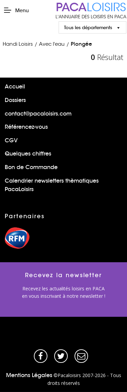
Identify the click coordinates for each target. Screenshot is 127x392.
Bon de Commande (31, 167)
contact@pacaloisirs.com (38, 113)
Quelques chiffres (28, 153)
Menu (16, 10)
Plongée (81, 44)
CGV (11, 140)
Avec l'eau (52, 44)
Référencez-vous (26, 126)
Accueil (15, 86)
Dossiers (15, 100)
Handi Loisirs (18, 44)
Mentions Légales (29, 375)
